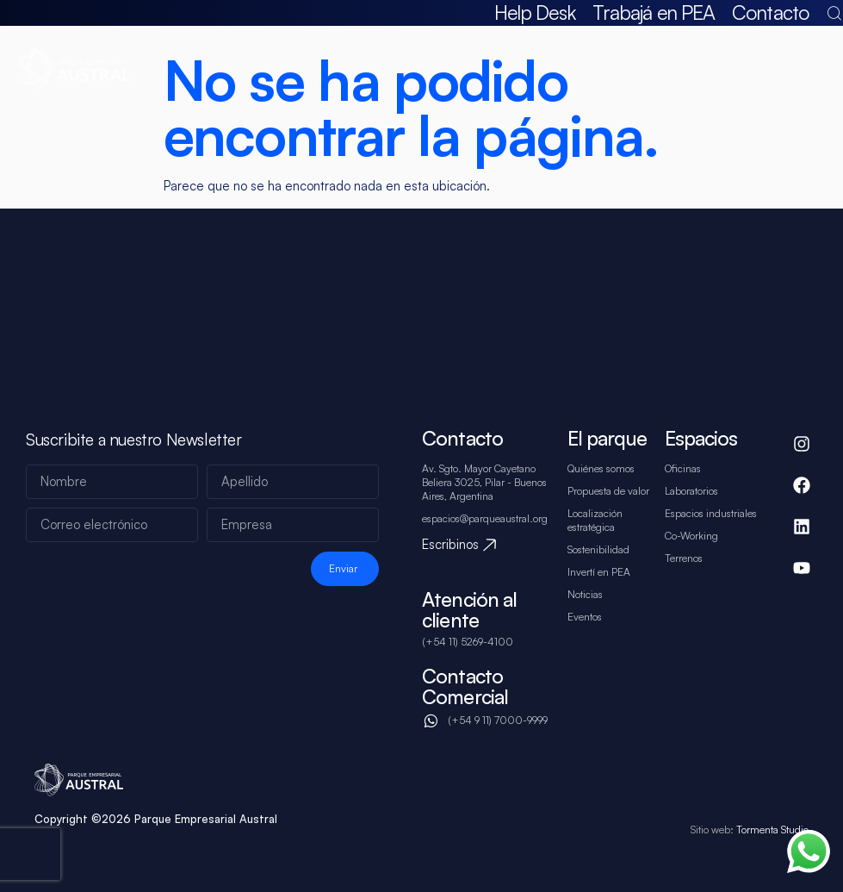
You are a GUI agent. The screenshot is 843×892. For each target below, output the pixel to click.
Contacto (770, 12)
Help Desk (534, 12)
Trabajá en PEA (653, 12)
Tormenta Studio (771, 829)
